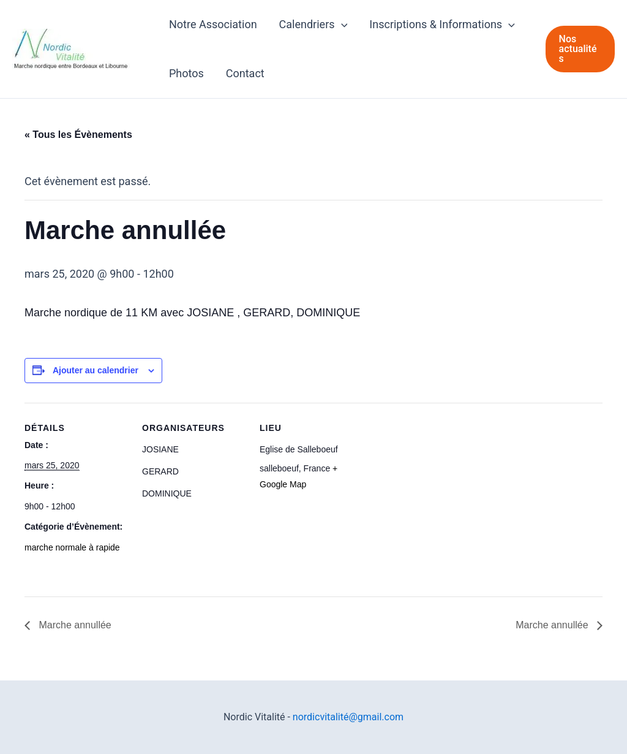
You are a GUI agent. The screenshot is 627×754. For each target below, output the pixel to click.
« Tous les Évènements (78, 134)
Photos (186, 73)
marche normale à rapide (72, 547)
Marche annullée (73, 625)
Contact (245, 73)
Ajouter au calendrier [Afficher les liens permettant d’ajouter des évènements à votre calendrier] (95, 370)
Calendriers (313, 24)
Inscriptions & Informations (442, 24)
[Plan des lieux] (441, 487)
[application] (341, 24)
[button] (580, 49)
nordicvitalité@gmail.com (348, 717)
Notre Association (213, 24)
